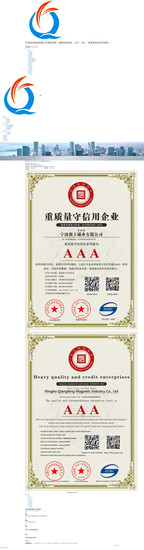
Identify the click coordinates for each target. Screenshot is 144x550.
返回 (27, 494)
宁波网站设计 (49, 543)
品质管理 (30, 54)
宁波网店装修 (36, 543)
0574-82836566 (3, 547)
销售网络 (30, 53)
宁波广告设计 (43, 543)
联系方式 (30, 72)
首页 (29, 49)
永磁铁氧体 (30, 62)
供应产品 (30, 57)
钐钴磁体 (30, 63)
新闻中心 (30, 65)
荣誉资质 (30, 56)
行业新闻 (30, 66)
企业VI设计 (62, 543)
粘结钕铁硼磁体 (31, 60)
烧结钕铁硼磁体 (31, 59)
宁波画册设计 (75, 543)
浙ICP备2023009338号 (34, 510)
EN (26, 45)
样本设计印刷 (68, 543)
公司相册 (30, 74)
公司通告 (30, 68)
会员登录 (117, 545)
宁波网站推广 (56, 543)
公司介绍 (30, 51)
